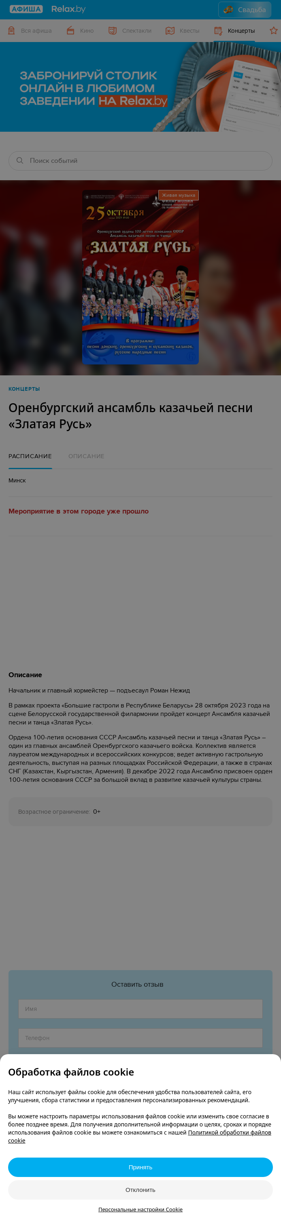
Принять (141, 1167)
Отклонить (140, 1189)
